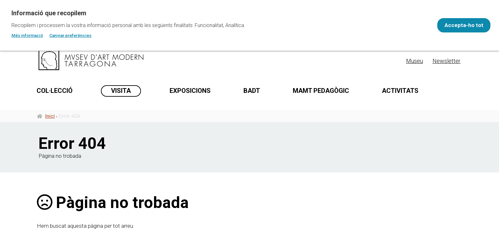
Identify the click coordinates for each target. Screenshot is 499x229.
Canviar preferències (70, 35)
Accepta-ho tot (459, 25)
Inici (50, 120)
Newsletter (446, 61)
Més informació (27, 35)
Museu (414, 61)
